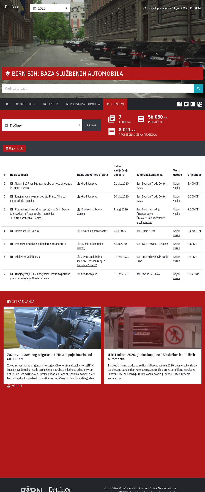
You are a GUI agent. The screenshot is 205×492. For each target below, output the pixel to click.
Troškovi (115, 104)
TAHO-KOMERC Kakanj (155, 244)
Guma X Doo (148, 231)
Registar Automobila (83, 104)
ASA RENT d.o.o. (151, 274)
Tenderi (51, 104)
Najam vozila (14, 148)
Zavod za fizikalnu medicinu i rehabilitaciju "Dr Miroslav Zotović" (92, 261)
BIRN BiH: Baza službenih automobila (67, 73)
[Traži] (98, 88)
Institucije (26, 104)
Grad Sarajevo (89, 183)
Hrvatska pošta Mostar (94, 231)
